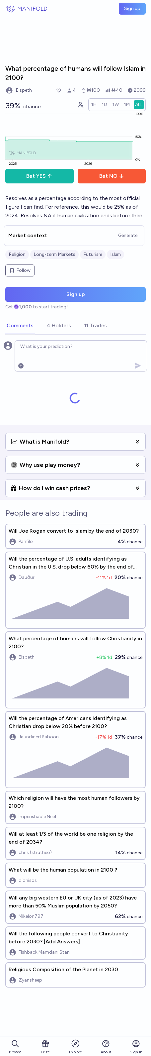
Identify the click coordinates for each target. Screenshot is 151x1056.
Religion (17, 254)
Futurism (92, 254)
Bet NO (111, 176)
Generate (127, 235)
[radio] (94, 104)
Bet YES (39, 176)
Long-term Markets (54, 254)
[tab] (20, 326)
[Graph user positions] (80, 104)
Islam (115, 254)
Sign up (132, 8)
